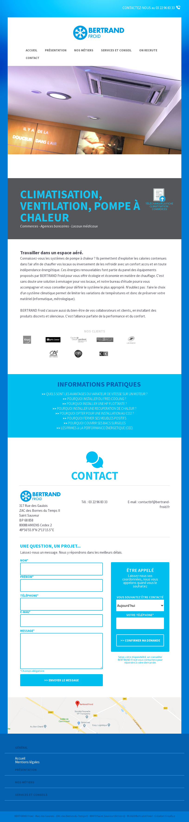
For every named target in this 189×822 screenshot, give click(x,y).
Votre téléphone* (140, 615)
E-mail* (25, 612)
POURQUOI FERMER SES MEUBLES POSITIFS (94, 418)
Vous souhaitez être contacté (140, 597)
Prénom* (27, 576)
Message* (27, 630)
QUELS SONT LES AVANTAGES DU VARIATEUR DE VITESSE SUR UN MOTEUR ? (95, 394)
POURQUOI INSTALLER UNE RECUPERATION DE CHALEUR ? (94, 408)
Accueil (31, 50)
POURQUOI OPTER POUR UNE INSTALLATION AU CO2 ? (94, 413)
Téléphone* (29, 595)
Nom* (24, 560)
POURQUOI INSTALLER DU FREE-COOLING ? (94, 399)
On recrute (148, 50)
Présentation (55, 50)
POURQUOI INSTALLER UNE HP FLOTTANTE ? (94, 403)
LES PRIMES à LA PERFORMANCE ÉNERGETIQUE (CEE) (95, 428)
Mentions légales (27, 762)
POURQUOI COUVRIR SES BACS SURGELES (95, 423)
